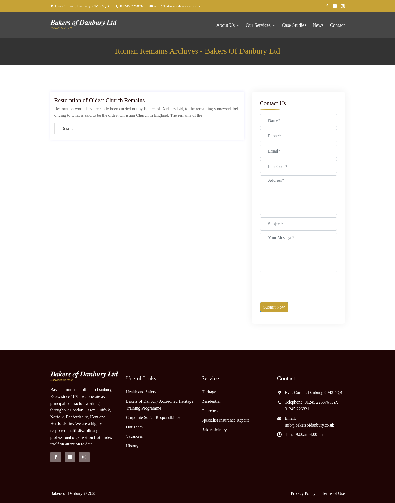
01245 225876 (129, 6)
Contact (337, 25)
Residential (211, 401)
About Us (225, 25)
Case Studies (294, 25)
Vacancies (134, 436)
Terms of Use (333, 493)
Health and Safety (141, 391)
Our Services (258, 25)
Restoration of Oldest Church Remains (99, 100)
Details (67, 128)
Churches (210, 411)
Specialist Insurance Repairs (226, 420)
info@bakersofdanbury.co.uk (174, 6)
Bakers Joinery (214, 429)
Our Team (134, 427)
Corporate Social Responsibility (153, 417)
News (318, 25)
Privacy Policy (303, 493)
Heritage (209, 391)
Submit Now (274, 307)
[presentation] (300, 285)
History (132, 446)
